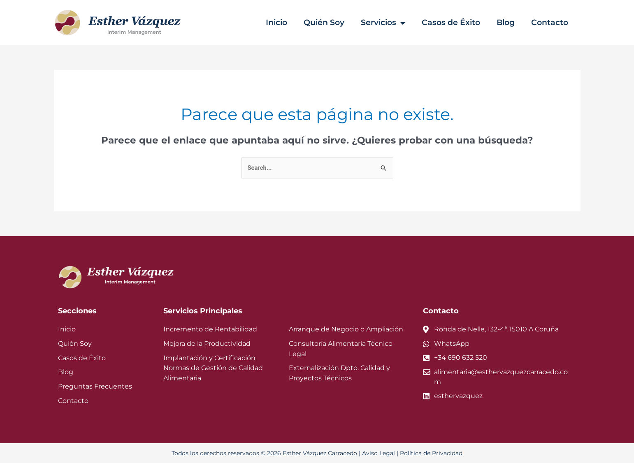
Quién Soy (331, 22)
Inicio (286, 22)
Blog (509, 22)
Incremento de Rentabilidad (203, 329)
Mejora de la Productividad (202, 343)
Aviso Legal (374, 453)
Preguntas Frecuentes (90, 386)
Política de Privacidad (422, 453)
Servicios (389, 23)
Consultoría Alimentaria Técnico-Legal (344, 343)
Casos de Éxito (456, 22)
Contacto (551, 22)
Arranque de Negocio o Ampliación (339, 329)
